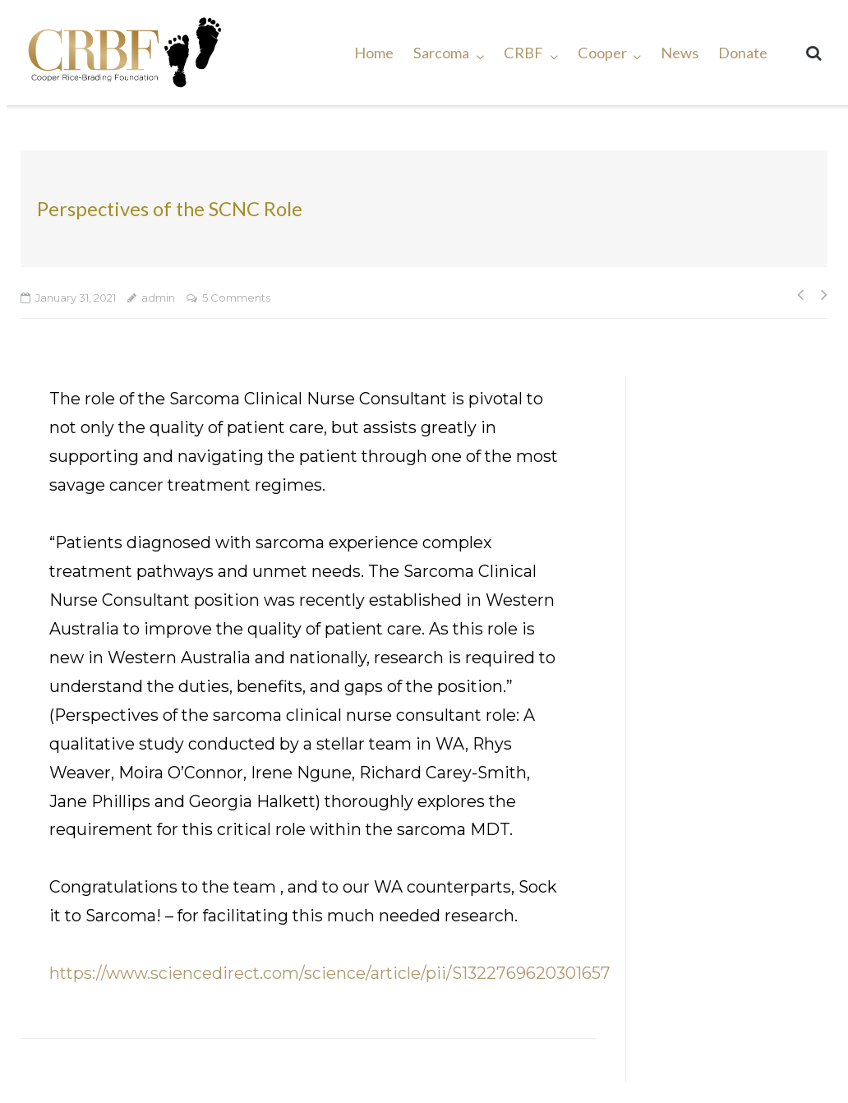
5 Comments (236, 297)
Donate (742, 53)
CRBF (523, 53)
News (679, 53)
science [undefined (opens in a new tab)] (335, 973)
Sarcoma (441, 53)
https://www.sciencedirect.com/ (176, 973)
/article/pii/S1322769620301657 (488, 973)
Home (374, 53)
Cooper (602, 53)
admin (158, 297)
